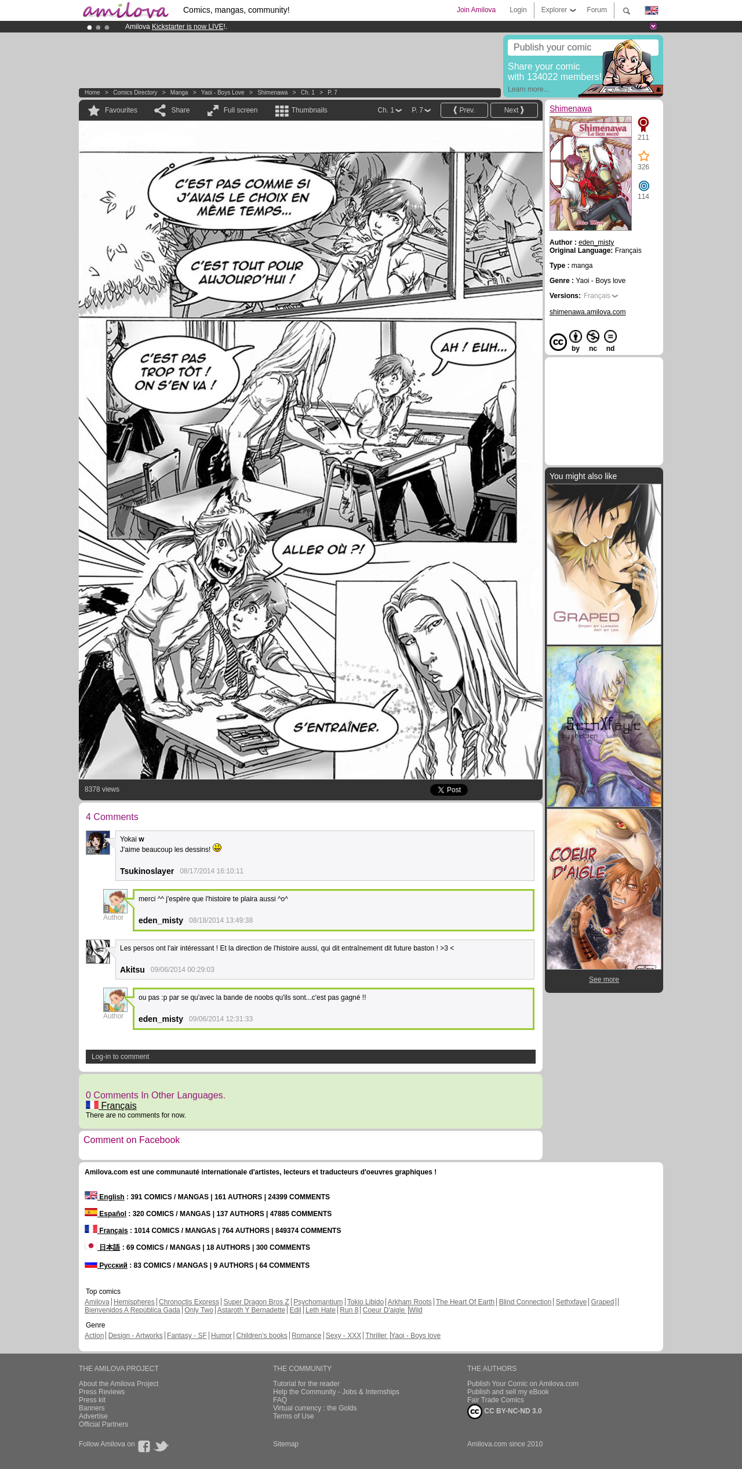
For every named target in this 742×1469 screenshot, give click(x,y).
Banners (92, 1408)
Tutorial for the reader (306, 1384)
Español (105, 1214)
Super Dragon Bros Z (256, 1302)
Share (180, 110)
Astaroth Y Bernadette (251, 1310)
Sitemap (286, 1444)
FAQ (280, 1400)
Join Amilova (476, 10)
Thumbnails (310, 110)
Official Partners (103, 1424)
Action (94, 1336)
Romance (306, 1336)
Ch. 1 (308, 92)
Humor (221, 1336)
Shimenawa (272, 92)
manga (179, 92)
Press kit (92, 1400)
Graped (602, 1302)
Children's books (261, 1336)
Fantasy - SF (187, 1336)
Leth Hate (320, 1310)
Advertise (93, 1416)
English (105, 1197)
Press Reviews (102, 1392)
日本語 (102, 1247)
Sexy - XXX (343, 1336)
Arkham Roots (410, 1302)
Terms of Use (293, 1416)
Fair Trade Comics (495, 1400)
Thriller (376, 1336)
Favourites (121, 110)
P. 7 (332, 92)
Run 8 (349, 1310)
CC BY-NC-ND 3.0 (504, 1411)
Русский (106, 1265)
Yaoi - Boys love (223, 92)
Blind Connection (525, 1302)
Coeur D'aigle (385, 1310)
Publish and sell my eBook (508, 1392)
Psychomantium (318, 1302)
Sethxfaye (571, 1302)
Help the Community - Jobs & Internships (336, 1392)
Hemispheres (134, 1302)
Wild (415, 1310)
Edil (295, 1310)
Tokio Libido (365, 1302)
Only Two (198, 1310)
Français (111, 1106)
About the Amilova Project (118, 1384)
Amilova (97, 1302)
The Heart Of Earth (465, 1302)
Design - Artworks (135, 1336)
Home (92, 92)
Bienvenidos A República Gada (132, 1310)
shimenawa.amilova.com (587, 312)
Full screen (241, 110)
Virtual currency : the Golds (315, 1408)
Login (518, 10)
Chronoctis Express (189, 1302)
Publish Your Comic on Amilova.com (523, 1384)
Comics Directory (135, 92)
